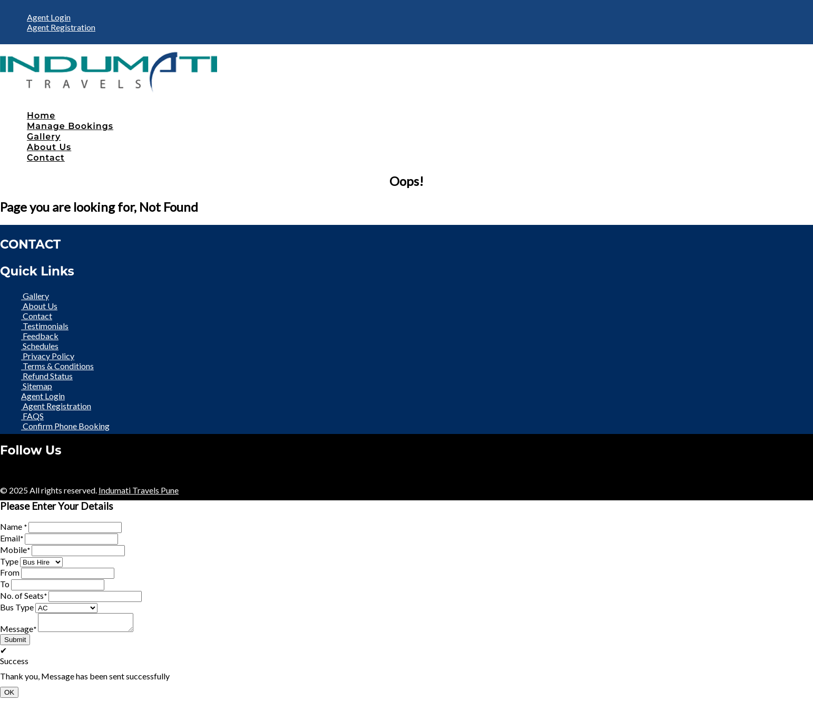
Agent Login (49, 17)
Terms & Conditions (57, 366)
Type (9, 561)
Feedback (39, 336)
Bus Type (17, 607)
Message (18, 632)
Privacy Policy (47, 356)
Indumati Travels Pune (139, 490)
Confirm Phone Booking (65, 426)
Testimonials (44, 326)
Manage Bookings (70, 126)
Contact (46, 158)
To (4, 584)
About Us (49, 147)
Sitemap (36, 386)
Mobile (15, 550)
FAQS (32, 416)
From (9, 572)
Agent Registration (61, 27)
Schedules (39, 346)
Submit (15, 643)
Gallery (44, 137)
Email (11, 538)
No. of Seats (23, 595)
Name (13, 526)
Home (41, 116)
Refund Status (47, 376)
